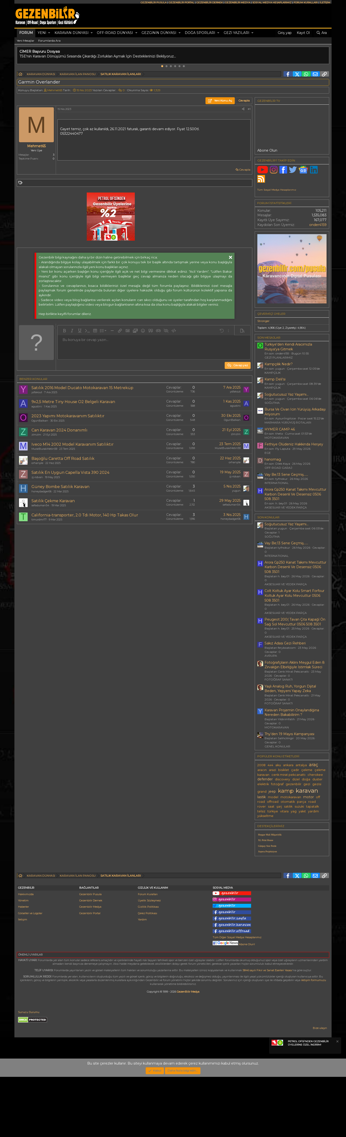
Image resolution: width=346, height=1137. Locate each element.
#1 (249, 109)
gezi (306, 784)
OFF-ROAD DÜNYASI (115, 33)
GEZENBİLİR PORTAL (181, 2)
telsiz (261, 811)
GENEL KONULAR (277, 746)
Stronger (263, 321)
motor (308, 797)
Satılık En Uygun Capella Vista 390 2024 (70, 472)
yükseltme (265, 816)
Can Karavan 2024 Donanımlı (59, 430)
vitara (284, 811)
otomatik (288, 801)
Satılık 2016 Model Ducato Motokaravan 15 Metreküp (82, 387)
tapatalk (312, 806)
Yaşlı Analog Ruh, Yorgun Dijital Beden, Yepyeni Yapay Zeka (290, 688)
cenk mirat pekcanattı (288, 775)
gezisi (316, 784)
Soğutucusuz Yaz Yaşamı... (287, 394)
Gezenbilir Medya (90, 967)
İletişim (22, 979)
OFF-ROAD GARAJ (278, 467)
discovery (282, 779)
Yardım (142, 979)
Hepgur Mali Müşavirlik (270, 834)
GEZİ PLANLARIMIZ (279, 357)
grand (261, 791)
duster (317, 779)
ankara (288, 765)
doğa (306, 779)
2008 (261, 765)
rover (261, 806)
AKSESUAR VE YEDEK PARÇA (286, 507)
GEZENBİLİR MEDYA (237, 2)
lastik (261, 797)
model (273, 797)
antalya (301, 765)
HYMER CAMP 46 (280, 429)
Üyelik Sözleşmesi (149, 960)
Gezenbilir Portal (89, 973)
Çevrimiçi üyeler (271, 313)
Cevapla (244, 169)
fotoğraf (277, 784)
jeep (272, 791)
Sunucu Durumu (28, 1072)
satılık (288, 806)
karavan (307, 790)
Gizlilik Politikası (148, 967)
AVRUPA (271, 655)
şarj (279, 806)
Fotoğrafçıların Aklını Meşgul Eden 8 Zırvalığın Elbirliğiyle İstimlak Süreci (295, 664)
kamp (286, 790)
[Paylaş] (243, 109)
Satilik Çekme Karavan (53, 501)
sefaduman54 (40, 505)
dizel (296, 779)
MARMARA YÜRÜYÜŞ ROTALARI (288, 422)
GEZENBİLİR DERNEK (209, 2)
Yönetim (23, 960)
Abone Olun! (234, 1004)
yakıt (302, 811)
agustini (36, 406)
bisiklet (283, 770)
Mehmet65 (54, 90)
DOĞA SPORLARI (200, 33)
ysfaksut (36, 392)
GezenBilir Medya (188, 1051)
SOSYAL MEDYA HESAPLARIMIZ (271, 2)
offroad (272, 801)
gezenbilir (293, 784)
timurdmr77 (39, 519)
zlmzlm (36, 434)
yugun (236, 490)
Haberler (23, 967)
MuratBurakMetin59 (44, 448)
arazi (272, 770)
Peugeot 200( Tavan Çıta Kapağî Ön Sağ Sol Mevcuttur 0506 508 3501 (295, 621)
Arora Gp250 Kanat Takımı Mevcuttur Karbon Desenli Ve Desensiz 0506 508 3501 (295, 494)
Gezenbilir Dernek (90, 960)
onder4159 (318, 225)
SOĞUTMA (272, 403)
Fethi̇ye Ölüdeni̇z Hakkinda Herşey (294, 444)
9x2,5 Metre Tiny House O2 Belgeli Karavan (73, 401)
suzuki (299, 806)
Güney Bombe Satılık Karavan (60, 486)
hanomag (273, 459)
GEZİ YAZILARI (236, 33)
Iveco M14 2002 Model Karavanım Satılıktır (72, 444)
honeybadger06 (41, 491)
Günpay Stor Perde (267, 846)
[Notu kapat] (337, 1102)
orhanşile (37, 463)
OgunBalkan (39, 420)
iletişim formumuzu (313, 1040)
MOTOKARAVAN (277, 437)
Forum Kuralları (148, 954)
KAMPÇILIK (273, 372)
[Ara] (321, 33)
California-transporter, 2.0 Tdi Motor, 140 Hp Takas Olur (84, 515)
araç (313, 764)
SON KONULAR (268, 517)
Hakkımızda (26, 954)
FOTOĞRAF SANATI (279, 679)
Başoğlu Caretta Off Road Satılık (62, 458)
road (312, 801)
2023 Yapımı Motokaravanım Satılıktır (68, 416)
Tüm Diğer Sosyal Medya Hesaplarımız (237, 997)
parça (301, 801)
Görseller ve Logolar (30, 973)
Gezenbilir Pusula (90, 954)
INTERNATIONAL (277, 483)
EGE (268, 453)
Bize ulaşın (320, 1088)
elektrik (263, 784)
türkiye (272, 811)
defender (265, 779)
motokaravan (290, 797)
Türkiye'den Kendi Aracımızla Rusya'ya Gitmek (288, 346)
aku (278, 765)
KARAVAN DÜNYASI (72, 33)
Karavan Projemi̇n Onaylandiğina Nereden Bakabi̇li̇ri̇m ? (292, 712)
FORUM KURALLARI (306, 2)
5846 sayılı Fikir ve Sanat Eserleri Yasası (267, 1030)
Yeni (42, 33)
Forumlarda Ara (49, 40)
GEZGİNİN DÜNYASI (159, 33)
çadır (295, 770)
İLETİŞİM (325, 2)
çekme (306, 770)
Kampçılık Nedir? (279, 364)
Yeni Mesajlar (25, 40)
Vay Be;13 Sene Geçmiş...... (286, 474)
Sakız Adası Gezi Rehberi (285, 643)
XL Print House (265, 840)
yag (294, 811)
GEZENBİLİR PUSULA (154, 2)
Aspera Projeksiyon (267, 851)
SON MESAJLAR (268, 337)
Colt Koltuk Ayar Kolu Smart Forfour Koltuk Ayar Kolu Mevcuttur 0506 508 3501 (294, 595)
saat (271, 806)
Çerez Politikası (147, 973)
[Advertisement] (292, 893)
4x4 (270, 765)
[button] (49, 33)
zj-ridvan (37, 477)
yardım (313, 811)
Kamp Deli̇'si (275, 379)
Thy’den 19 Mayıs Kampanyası (289, 734)
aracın (262, 770)
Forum (26, 33)
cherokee (315, 775)
